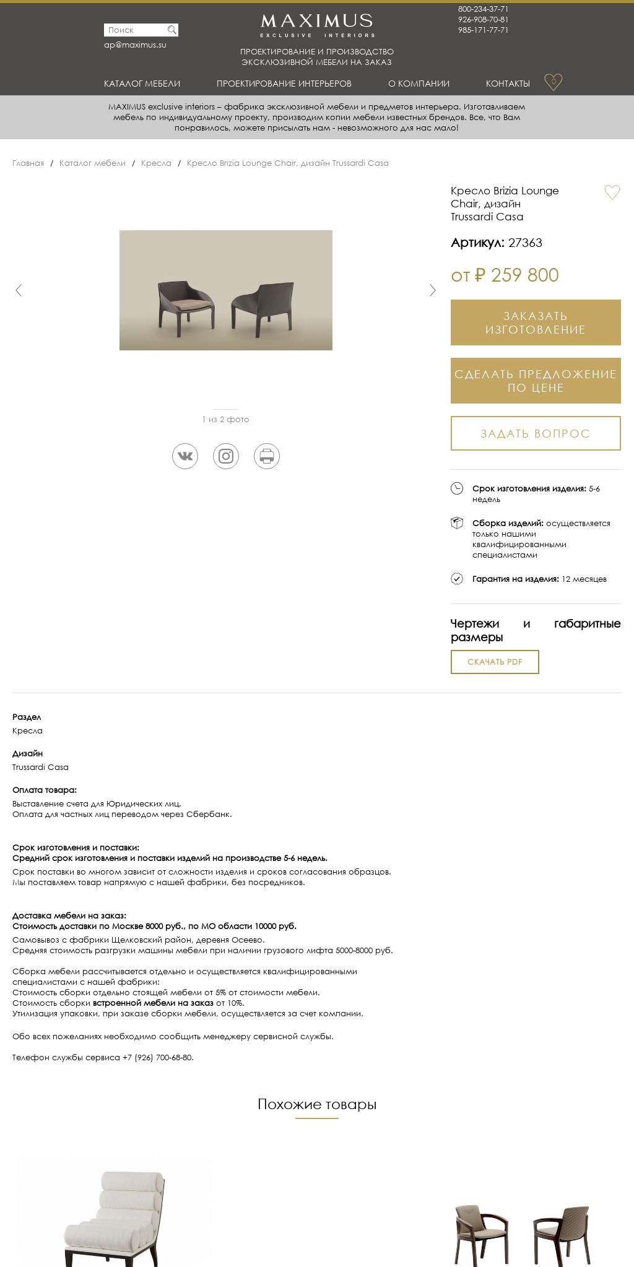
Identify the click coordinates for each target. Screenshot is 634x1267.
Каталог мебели (145, 83)
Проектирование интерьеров (287, 83)
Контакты (506, 83)
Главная (28, 163)
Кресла (156, 163)
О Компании (421, 83)
